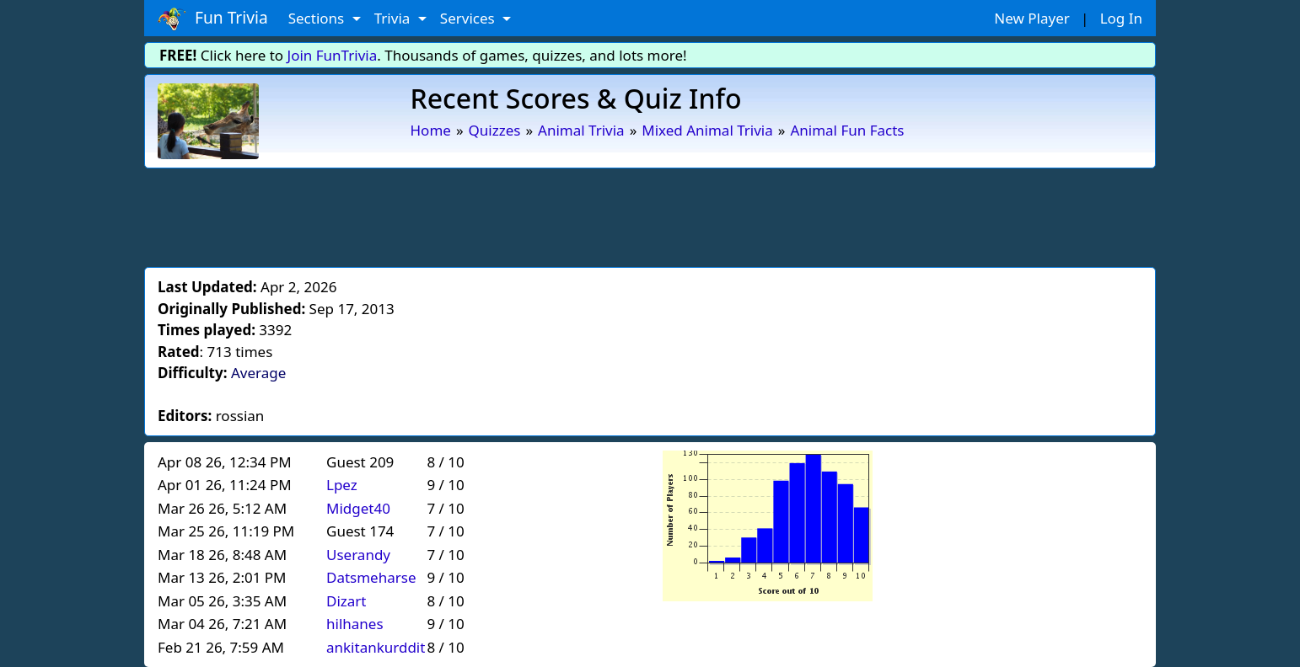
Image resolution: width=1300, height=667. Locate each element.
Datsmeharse (371, 577)
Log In (1121, 18)
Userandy (358, 554)
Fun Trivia (213, 18)
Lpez (341, 484)
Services (469, 18)
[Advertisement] (650, 215)
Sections (318, 18)
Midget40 (358, 508)
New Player (1031, 18)
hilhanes (355, 623)
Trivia (394, 18)
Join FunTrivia (332, 55)
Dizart (346, 601)
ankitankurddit (375, 647)
